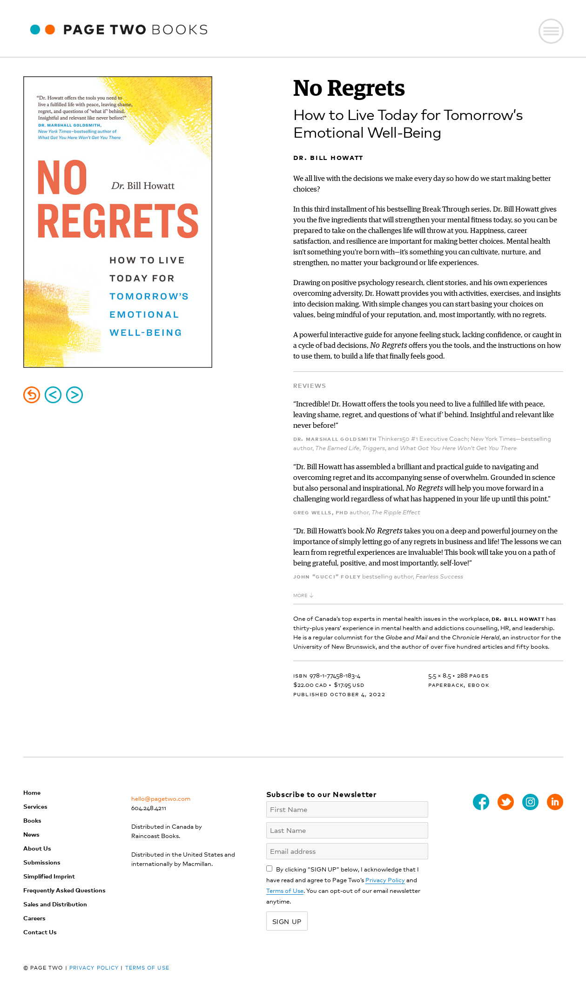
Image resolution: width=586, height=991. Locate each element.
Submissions (42, 862)
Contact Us (40, 932)
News (31, 834)
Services (35, 806)
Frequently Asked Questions (64, 890)
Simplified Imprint (49, 876)
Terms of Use (284, 890)
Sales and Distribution (55, 904)
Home (31, 792)
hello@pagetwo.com (160, 798)
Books (32, 820)
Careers (34, 918)
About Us (37, 848)
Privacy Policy (385, 880)
